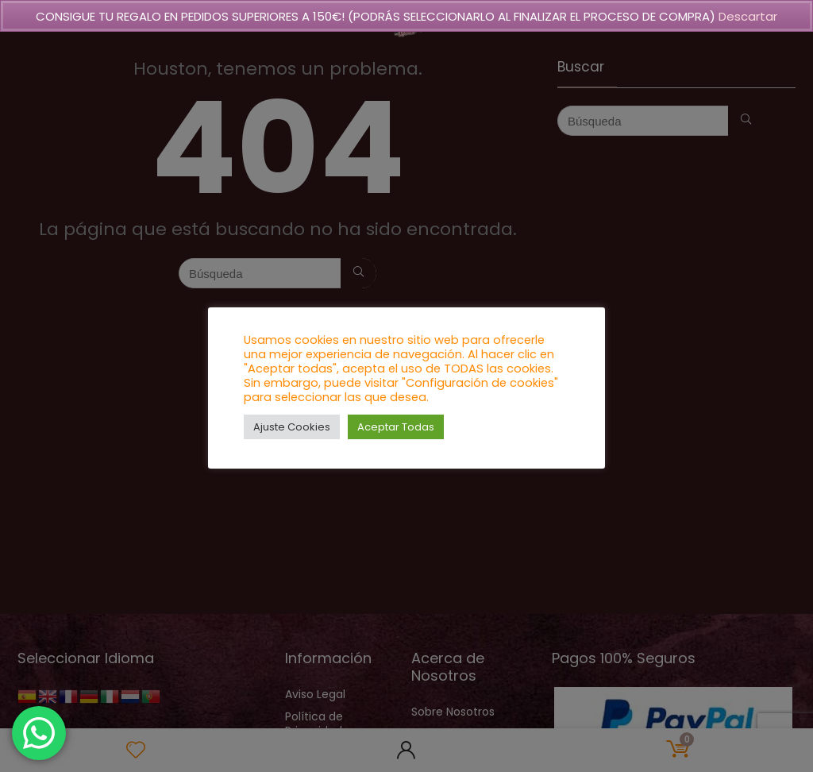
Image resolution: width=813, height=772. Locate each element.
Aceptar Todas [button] (395, 426)
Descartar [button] (748, 16)
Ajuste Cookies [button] (291, 426)
